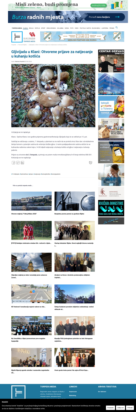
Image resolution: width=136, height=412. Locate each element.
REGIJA (31, 28)
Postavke (111, 408)
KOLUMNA (60, 28)
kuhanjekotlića (46, 174)
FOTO (71, 28)
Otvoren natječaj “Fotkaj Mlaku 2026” (24, 214)
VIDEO (76, 28)
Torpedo (13, 45)
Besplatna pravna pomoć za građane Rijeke (69, 214)
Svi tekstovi (102, 391)
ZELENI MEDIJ (96, 28)
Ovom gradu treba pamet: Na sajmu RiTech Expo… (71, 370)
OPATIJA (37, 28)
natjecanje (37, 174)
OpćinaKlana (24, 174)
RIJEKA (25, 28)
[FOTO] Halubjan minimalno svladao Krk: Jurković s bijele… (31, 243)
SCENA (67, 28)
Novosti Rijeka (22, 45)
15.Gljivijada (15, 174)
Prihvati (130, 408)
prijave (31, 174)
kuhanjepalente (55, 174)
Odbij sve (121, 408)
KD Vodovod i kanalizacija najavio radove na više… (28, 307)
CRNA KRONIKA (51, 28)
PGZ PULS (83, 28)
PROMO (111, 28)
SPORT (43, 28)
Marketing (72, 395)
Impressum (73, 391)
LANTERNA (105, 28)
